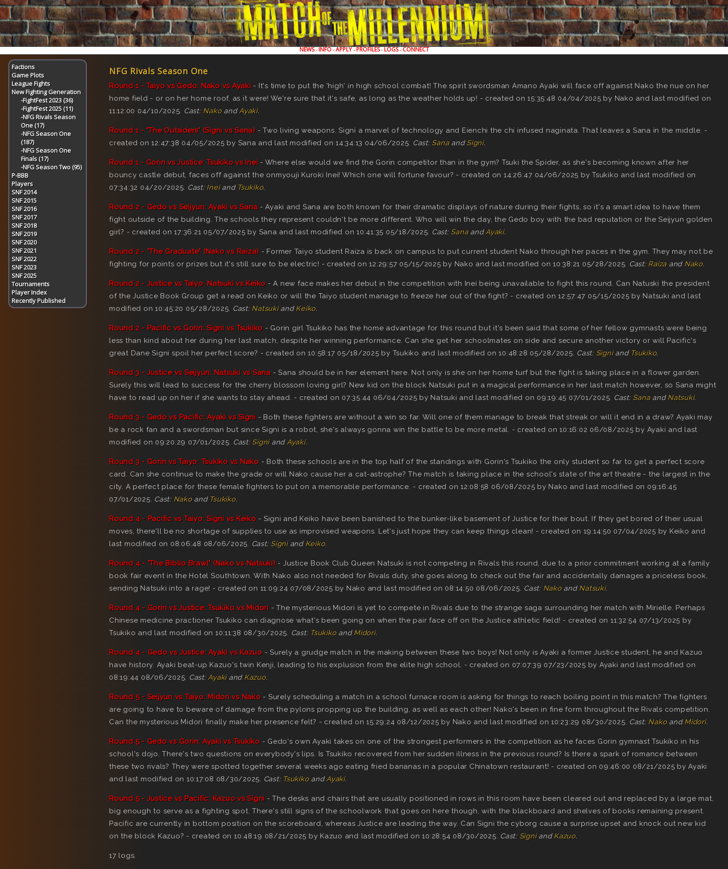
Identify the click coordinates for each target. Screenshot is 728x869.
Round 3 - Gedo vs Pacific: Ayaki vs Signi (182, 417)
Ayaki (248, 111)
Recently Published (38, 300)
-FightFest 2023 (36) (47, 100)
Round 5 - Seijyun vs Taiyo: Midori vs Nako (185, 697)
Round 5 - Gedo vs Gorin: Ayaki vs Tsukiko (184, 741)
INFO (325, 49)
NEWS (306, 49)
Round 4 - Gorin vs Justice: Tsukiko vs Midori (189, 608)
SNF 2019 (24, 234)
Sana (440, 143)
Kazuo (255, 677)
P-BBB (20, 175)
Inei (213, 187)
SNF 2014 (24, 192)
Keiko (306, 308)
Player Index (29, 292)
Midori (365, 633)
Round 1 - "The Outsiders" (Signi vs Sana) (182, 130)
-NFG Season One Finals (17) (46, 154)
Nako (212, 111)
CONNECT (416, 49)
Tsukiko (250, 187)
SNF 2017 (24, 217)
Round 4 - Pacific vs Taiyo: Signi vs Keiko (182, 519)
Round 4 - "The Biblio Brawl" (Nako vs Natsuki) (192, 563)
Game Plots (28, 75)
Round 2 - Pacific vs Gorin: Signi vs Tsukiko (186, 328)
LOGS (391, 49)
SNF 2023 (24, 267)
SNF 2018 (24, 225)
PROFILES (368, 49)
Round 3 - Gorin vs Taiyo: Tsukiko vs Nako (184, 461)
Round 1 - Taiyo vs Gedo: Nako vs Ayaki (180, 86)
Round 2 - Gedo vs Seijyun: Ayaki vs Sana (183, 207)
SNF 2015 (24, 200)
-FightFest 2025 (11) (47, 108)
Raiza (657, 264)
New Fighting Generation (46, 92)
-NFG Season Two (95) (51, 167)
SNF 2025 (24, 275)
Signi (475, 143)
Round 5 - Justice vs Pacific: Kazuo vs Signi (187, 798)
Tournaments (31, 284)
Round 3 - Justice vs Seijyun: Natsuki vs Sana (190, 372)
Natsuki (265, 308)
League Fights (31, 83)
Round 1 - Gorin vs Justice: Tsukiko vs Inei (183, 162)
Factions (23, 67)
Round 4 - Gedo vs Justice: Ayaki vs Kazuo (185, 652)
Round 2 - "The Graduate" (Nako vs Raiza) (184, 251)
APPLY (344, 49)
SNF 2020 (24, 242)
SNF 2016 (24, 209)
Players (22, 184)
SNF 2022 (24, 259)
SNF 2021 (24, 250)
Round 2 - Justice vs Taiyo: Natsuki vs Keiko (187, 283)
